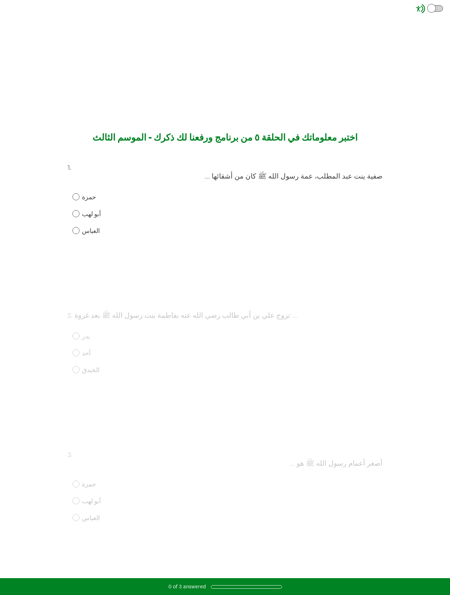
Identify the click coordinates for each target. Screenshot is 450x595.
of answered (187, 586)
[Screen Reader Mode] (430, 8)
